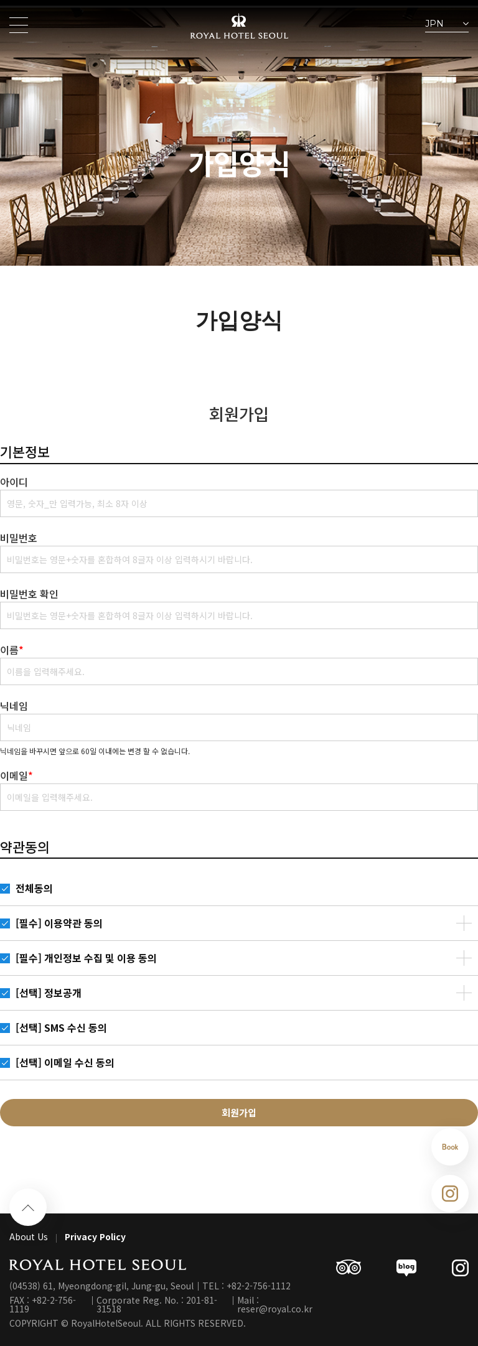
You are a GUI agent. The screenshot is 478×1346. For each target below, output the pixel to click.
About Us (28, 1236)
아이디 (14, 482)
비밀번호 (18, 538)
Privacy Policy (95, 1236)
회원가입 (239, 1112)
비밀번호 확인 (29, 594)
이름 (12, 650)
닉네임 (14, 706)
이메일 (16, 775)
